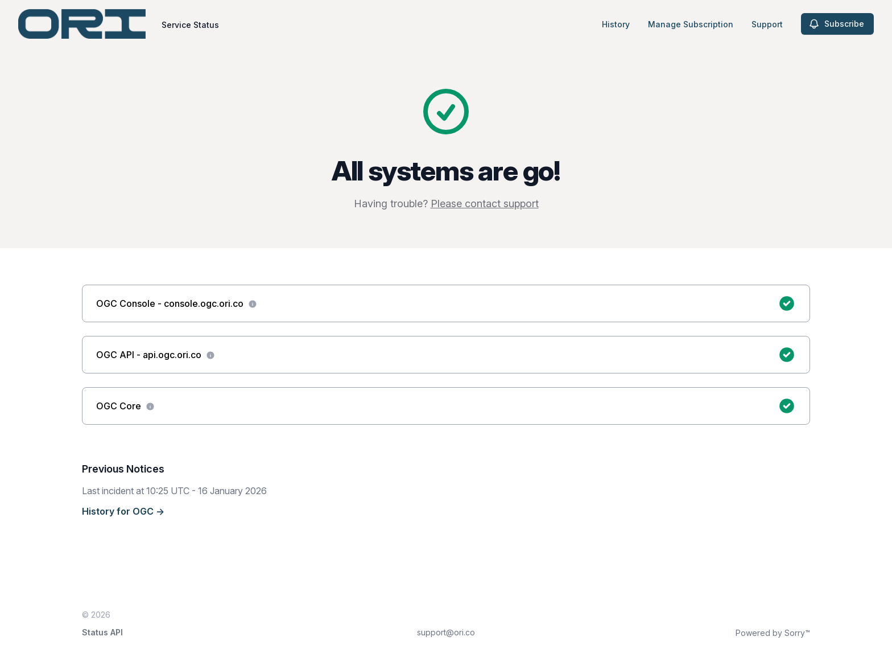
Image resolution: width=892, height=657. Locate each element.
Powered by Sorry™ (773, 633)
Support (767, 24)
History (616, 24)
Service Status (190, 25)
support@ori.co (446, 632)
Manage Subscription (690, 24)
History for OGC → (123, 511)
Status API (102, 632)
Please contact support (485, 204)
